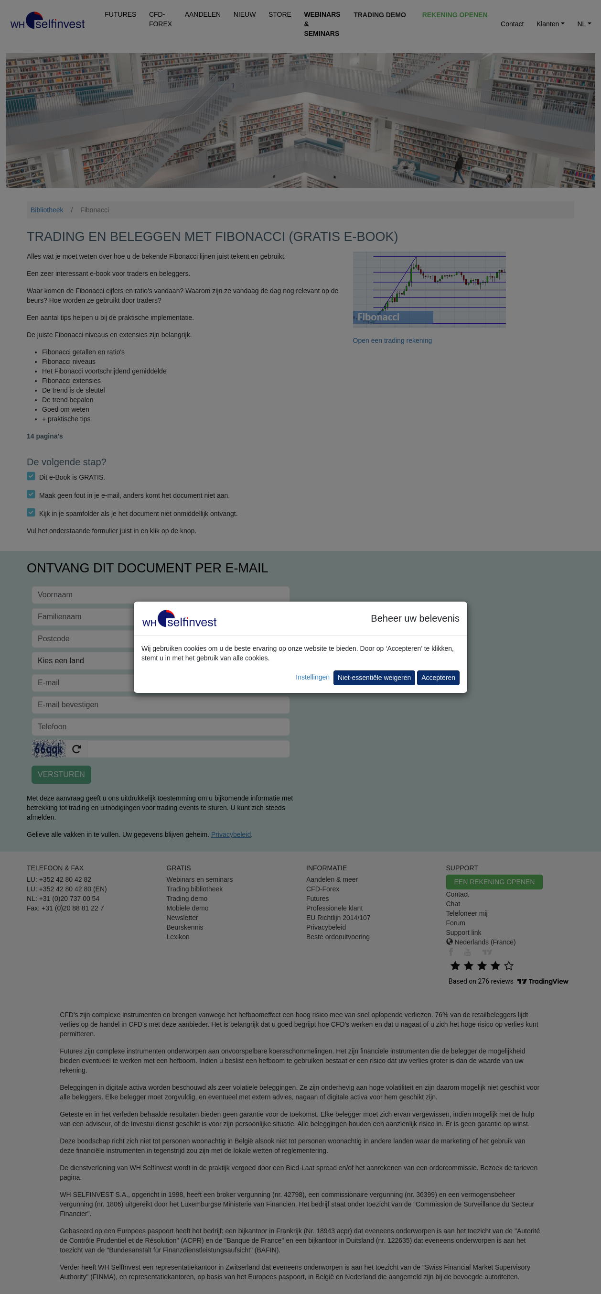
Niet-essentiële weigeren (374, 677)
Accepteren (438, 677)
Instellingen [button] (313, 677)
